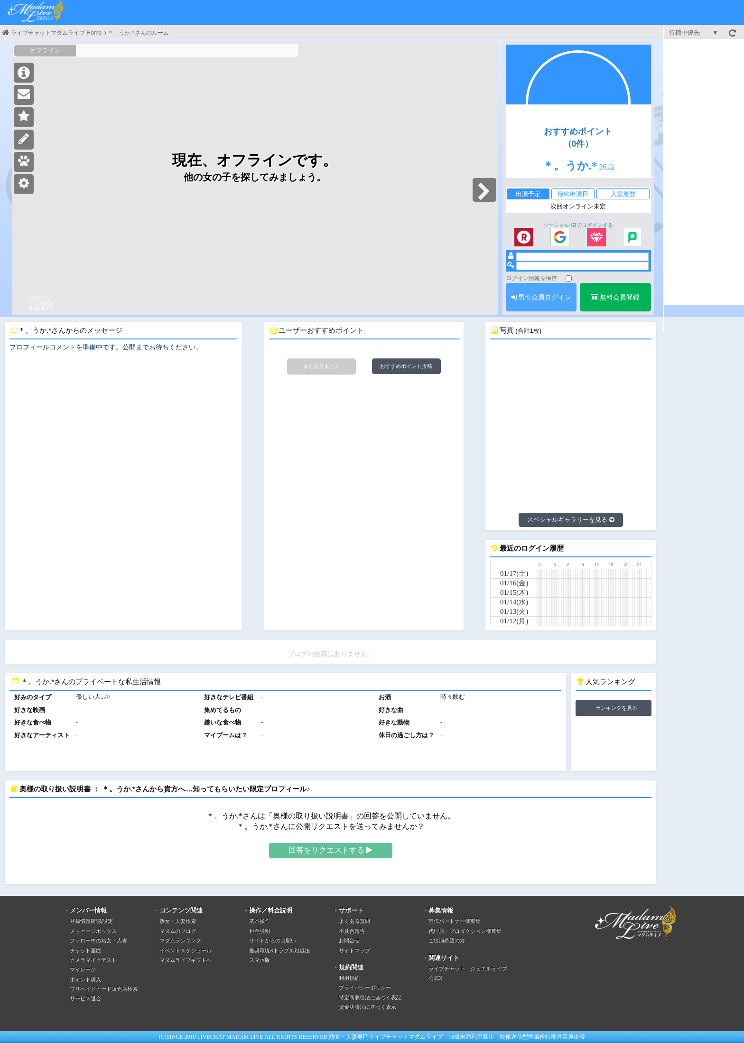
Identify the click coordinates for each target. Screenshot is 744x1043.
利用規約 (349, 978)
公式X (435, 978)
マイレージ (83, 969)
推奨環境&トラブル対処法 (279, 950)
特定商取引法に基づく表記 (370, 997)
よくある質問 (354, 921)
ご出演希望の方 (446, 940)
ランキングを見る (616, 708)
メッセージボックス (93, 931)
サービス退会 (85, 998)
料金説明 (259, 931)
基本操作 (259, 921)
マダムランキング (180, 940)
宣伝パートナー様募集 (454, 921)
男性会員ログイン (541, 297)
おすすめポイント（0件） (578, 138)
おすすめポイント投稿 (406, 366)
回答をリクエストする (330, 850)
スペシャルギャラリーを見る (570, 519)
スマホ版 (259, 960)
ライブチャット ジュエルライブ (467, 968)
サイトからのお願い (272, 940)
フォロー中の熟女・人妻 (98, 940)
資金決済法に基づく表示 (367, 1007)
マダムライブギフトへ (185, 960)
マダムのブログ (177, 931)
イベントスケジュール (185, 950)
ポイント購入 (85, 979)
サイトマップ (354, 950)
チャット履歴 (85, 950)
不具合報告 (352, 931)
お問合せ (349, 940)
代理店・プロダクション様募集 (465, 931)
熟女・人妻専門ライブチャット (369, 1037)
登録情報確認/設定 (91, 921)
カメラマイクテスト (93, 960)
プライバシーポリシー (365, 987)
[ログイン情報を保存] (569, 278)
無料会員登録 (615, 297)
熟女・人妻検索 (177, 921)
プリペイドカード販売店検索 (104, 989)
